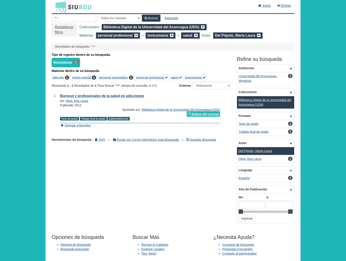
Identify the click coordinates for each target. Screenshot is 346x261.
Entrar (284, 6)
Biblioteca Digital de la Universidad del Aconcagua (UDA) (181, 109)
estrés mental (81, 77)
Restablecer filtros (64, 29)
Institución (246, 68)
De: (241, 197)
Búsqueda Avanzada (74, 249)
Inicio (264, 6)
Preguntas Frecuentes (237, 249)
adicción (58, 77)
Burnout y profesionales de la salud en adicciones (102, 96)
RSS (100, 139)
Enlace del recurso (203, 114)
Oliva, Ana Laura (76, 101)
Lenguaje (245, 170)
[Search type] (119, 18)
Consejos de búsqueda (238, 244)
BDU (59, 6)
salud (176, 77)
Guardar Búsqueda (201, 139)
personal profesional (152, 77)
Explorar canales (152, 249)
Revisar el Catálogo (154, 244)
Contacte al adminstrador (239, 253)
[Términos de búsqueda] (74, 18)
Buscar (151, 18)
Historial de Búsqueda (75, 244)
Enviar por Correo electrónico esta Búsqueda (146, 139)
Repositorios (62, 62)
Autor (243, 143)
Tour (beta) (148, 253)
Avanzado (171, 18)
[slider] (241, 211)
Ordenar (185, 85)
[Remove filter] (203, 27)
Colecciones (248, 92)
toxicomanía (195, 77)
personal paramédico (113, 77)
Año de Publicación (253, 189)
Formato (245, 116)
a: (267, 197)
